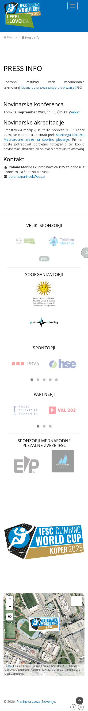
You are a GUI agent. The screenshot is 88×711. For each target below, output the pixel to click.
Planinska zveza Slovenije (36, 701)
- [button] (9, 606)
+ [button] (9, 599)
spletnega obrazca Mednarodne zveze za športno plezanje (44, 137)
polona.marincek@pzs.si (27, 176)
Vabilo (74, 112)
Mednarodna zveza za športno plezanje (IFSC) (51, 88)
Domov (10, 37)
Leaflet (8, 666)
